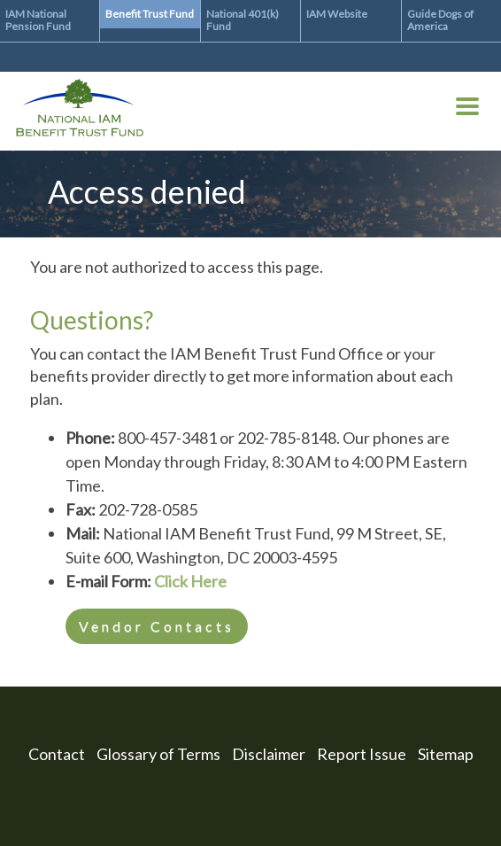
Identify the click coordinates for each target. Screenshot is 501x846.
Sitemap (446, 754)
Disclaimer (268, 754)
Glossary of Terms (158, 754)
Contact (56, 754)
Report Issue (361, 754)
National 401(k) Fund (242, 20)
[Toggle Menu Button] (467, 109)
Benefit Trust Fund (149, 13)
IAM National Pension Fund (38, 20)
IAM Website (336, 13)
